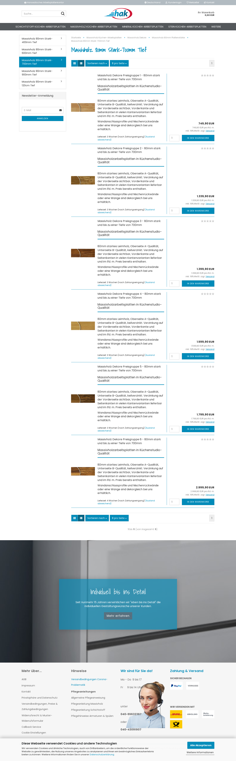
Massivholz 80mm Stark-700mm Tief (37, 65)
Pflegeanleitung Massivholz (87, 706)
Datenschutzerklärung (102, 754)
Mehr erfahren (118, 619)
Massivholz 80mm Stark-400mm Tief (37, 43)
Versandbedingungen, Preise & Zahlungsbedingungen (40, 709)
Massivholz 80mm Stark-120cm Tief (37, 86)
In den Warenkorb (198, 141)
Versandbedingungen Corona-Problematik (89, 685)
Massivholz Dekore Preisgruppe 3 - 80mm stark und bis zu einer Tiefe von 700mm (129, 226)
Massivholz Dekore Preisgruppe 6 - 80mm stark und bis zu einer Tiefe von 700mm (129, 444)
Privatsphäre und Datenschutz (39, 700)
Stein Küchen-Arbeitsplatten (187, 26)
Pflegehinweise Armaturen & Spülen (92, 719)
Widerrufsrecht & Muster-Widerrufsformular (37, 721)
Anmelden (42, 121)
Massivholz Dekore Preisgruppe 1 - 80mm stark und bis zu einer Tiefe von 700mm (129, 80)
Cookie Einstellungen (34, 735)
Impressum (28, 688)
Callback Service (31, 730)
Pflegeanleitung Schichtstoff (88, 713)
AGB (24, 682)
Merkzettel (193, 2)
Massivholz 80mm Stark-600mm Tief (37, 54)
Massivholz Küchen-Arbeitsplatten (93, 26)
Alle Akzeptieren (200, 745)
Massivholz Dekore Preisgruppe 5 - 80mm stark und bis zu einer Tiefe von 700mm (129, 371)
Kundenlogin (174, 2)
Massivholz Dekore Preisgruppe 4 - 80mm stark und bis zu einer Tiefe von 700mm (129, 299)
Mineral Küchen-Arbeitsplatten (142, 26)
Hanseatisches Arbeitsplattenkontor (44, 2)
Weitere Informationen (200, 752)
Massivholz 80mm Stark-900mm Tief (37, 75)
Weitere (216, 26)
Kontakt (209, 2)
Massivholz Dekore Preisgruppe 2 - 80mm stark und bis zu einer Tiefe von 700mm (129, 153)
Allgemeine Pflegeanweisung (88, 700)
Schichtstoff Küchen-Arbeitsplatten (40, 26)
